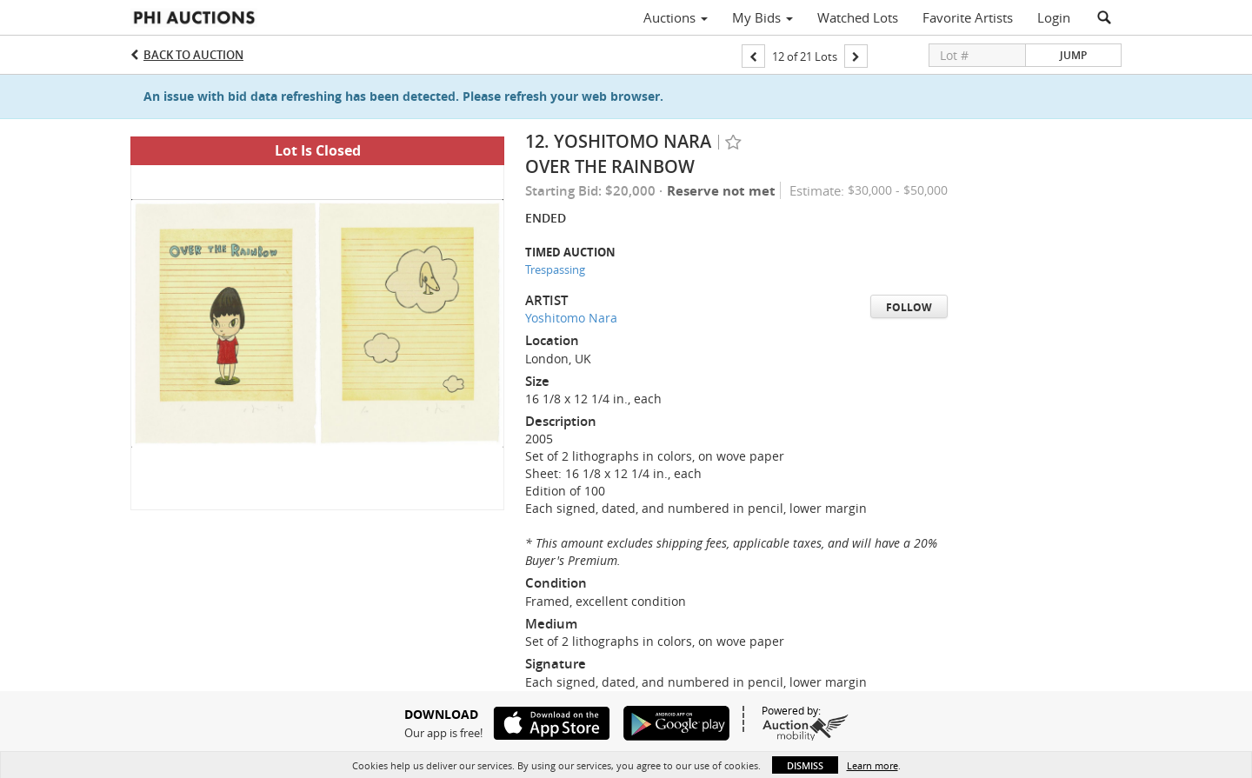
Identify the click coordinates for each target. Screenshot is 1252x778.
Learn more (872, 765)
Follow (909, 307)
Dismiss (805, 765)
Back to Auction (193, 55)
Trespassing (555, 269)
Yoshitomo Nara (571, 317)
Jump (1073, 55)
